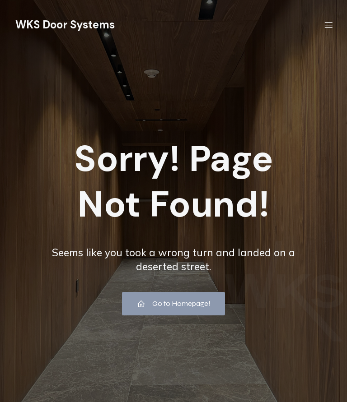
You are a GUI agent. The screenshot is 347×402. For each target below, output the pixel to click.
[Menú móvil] (328, 24)
